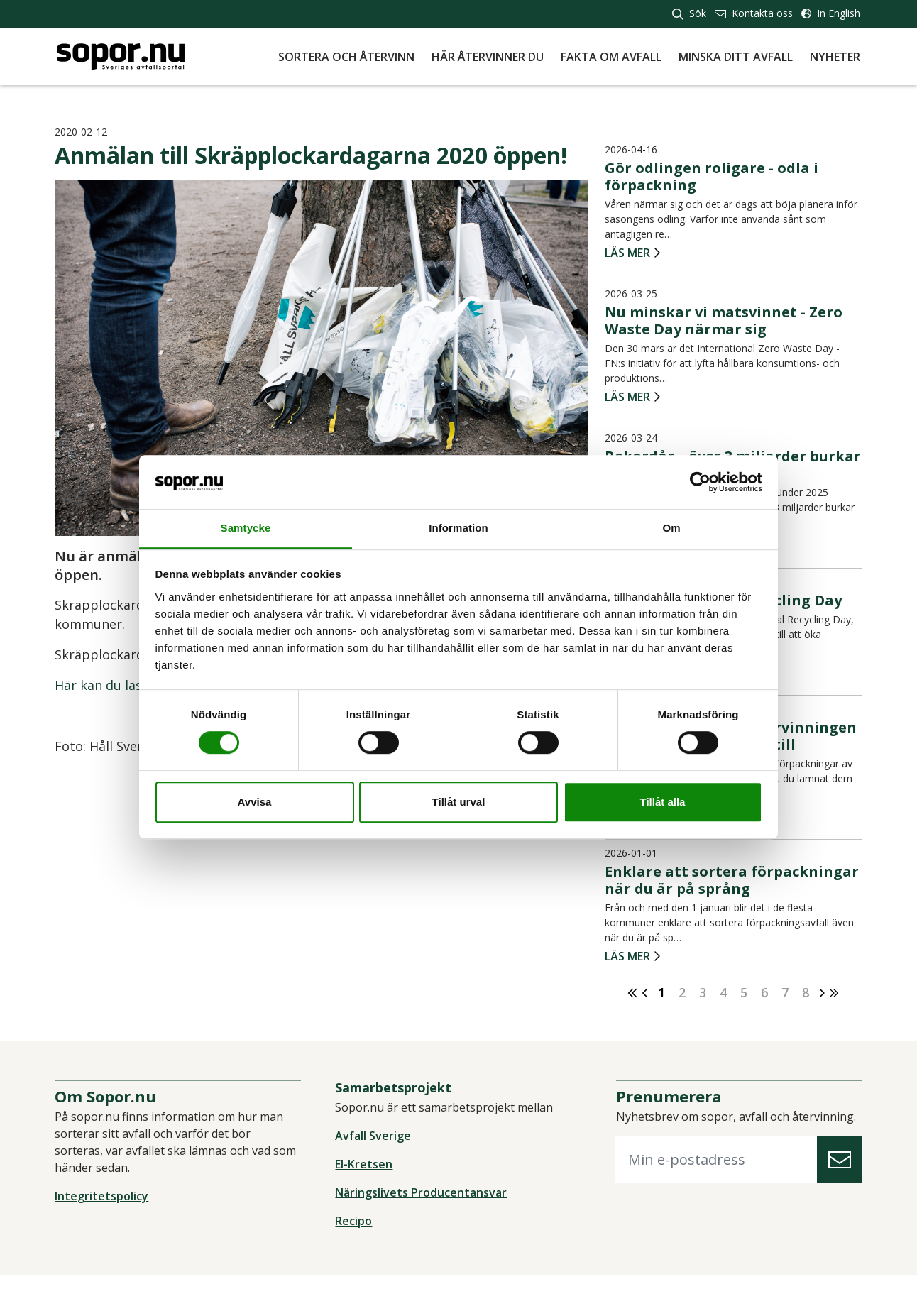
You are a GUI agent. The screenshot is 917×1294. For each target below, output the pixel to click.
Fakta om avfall (611, 57)
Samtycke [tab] (246, 528)
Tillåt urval (458, 802)
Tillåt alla (663, 802)
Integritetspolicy (103, 1198)
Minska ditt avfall (736, 57)
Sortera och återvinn (346, 57)
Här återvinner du (488, 57)
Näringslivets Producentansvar (421, 1194)
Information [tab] (458, 528)
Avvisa (255, 802)
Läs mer (626, 254)
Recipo (354, 1223)
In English (830, 13)
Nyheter (835, 57)
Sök (689, 13)
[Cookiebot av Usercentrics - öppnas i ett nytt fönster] (700, 482)
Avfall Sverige (374, 1138)
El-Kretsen (364, 1166)
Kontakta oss (754, 13)
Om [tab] (671, 528)
